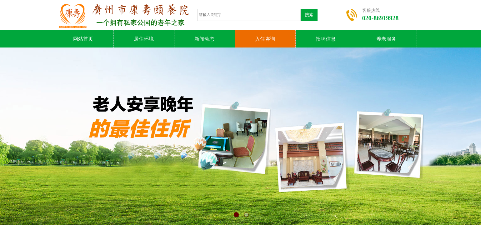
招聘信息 (326, 39)
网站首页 (83, 39)
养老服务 (386, 39)
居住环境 (144, 39)
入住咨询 (265, 39)
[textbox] (249, 15)
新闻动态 (204, 39)
